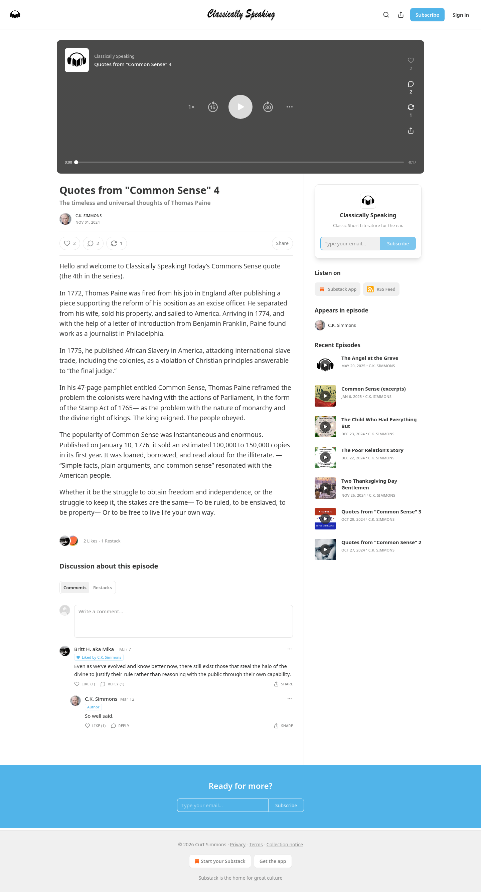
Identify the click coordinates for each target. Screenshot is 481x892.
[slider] (240, 162)
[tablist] (87, 587)
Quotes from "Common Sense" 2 (381, 542)
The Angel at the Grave (369, 358)
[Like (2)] (69, 243)
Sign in (461, 14)
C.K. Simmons (88, 215)
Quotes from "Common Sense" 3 (381, 511)
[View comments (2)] (411, 87)
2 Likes (90, 541)
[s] (325, 365)
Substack (208, 878)
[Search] (386, 14)
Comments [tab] (75, 588)
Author (93, 706)
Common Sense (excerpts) (373, 388)
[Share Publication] (401, 14)
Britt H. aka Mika (94, 649)
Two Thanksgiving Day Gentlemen (369, 484)
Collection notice (285, 844)
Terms (256, 844)
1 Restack (111, 541)
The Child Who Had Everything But (379, 422)
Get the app (273, 861)
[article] (368, 365)
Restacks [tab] (102, 588)
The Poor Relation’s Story (372, 450)
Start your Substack (219, 861)
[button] (191, 107)
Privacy (238, 844)
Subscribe (427, 14)
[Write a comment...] (183, 621)
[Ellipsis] (289, 649)
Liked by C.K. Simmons (98, 657)
